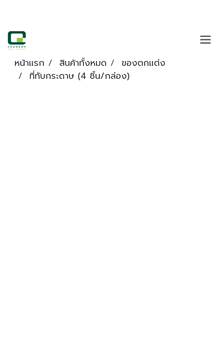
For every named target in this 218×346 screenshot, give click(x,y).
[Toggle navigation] (205, 40)
